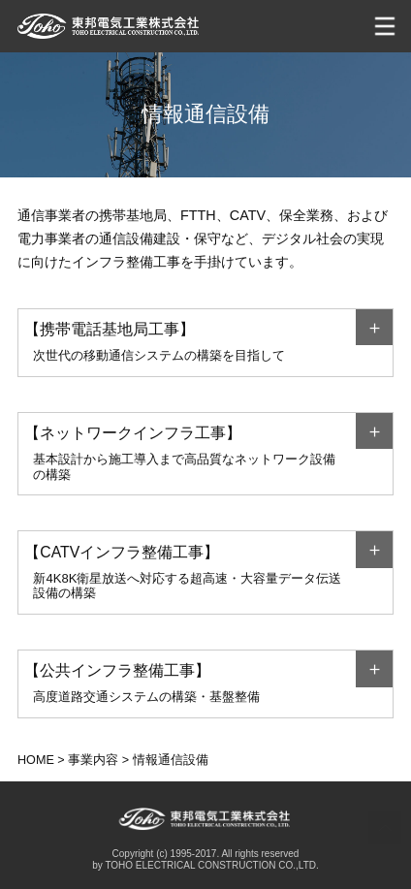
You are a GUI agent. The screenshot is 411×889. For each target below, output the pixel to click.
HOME (35, 760)
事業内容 (93, 760)
